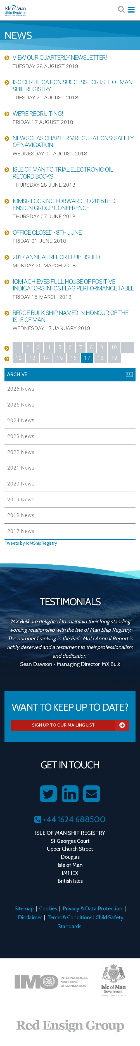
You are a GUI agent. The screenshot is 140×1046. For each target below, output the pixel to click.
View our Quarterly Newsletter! (60, 57)
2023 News (20, 436)
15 (60, 357)
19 (114, 357)
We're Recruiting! (38, 113)
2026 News (20, 389)
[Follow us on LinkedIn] (70, 794)
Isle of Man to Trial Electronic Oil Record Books (63, 173)
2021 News (20, 468)
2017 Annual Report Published (56, 257)
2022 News (20, 452)
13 (32, 357)
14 (46, 357)
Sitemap (24, 908)
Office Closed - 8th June (47, 232)
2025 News (20, 404)
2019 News (20, 499)
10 (114, 347)
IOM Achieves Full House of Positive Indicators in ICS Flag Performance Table (73, 285)
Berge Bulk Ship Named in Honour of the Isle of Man (70, 316)
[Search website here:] (121, 9)
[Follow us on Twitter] (48, 794)
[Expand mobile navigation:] (131, 9)
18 (101, 357)
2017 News (20, 531)
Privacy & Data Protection (92, 908)
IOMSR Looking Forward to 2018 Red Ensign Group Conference (64, 204)
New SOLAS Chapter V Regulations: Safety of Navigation (73, 141)
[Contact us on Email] (91, 794)
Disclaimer (30, 917)
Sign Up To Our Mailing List (80, 725)
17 (87, 357)
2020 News (20, 483)
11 (128, 347)
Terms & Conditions (70, 917)
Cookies (48, 908)
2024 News (20, 420)
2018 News (20, 515)
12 (19, 357)
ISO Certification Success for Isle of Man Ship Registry (72, 85)
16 (73, 357)
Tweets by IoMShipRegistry (30, 543)
